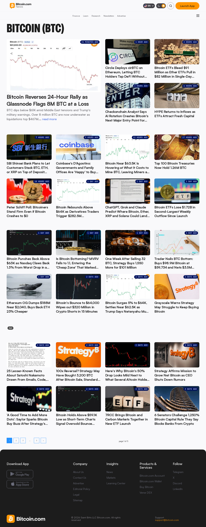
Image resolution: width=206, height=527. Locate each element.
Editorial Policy (81, 489)
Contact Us (79, 477)
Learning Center (115, 483)
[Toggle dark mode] (161, 5)
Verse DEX (146, 492)
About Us (78, 472)
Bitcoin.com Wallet (151, 481)
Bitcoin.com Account (152, 475)
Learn (85, 16)
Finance (76, 16)
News (109, 472)
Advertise (121, 16)
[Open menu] (197, 15)
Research (96, 16)
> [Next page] (43, 440)
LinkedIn (178, 489)
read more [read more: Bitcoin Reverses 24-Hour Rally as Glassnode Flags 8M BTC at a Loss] (49, 119)
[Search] (170, 5)
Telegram (178, 472)
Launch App (187, 5)
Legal (76, 494)
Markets (111, 477)
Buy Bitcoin (146, 487)
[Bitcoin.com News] (20, 6)
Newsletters (109, 16)
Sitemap (77, 500)
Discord (177, 483)
